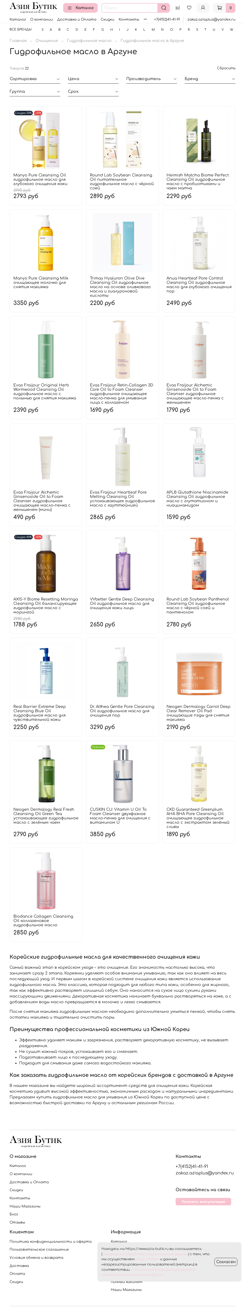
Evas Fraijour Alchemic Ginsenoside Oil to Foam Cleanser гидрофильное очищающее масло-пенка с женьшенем (195, 394)
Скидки (107, 19)
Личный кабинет (127, 1282)
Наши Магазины (25, 1206)
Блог (14, 1214)
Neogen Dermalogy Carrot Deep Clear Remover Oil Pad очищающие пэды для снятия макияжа (198, 713)
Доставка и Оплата (76, 19)
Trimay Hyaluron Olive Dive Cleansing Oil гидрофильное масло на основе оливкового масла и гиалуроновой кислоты (120, 287)
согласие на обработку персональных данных (145, 1254)
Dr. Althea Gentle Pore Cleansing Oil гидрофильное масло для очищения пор (122, 711)
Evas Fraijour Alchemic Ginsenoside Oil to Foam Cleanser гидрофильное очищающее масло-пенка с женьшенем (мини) (42, 501)
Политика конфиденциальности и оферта (51, 1241)
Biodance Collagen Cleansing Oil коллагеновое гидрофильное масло (43, 920)
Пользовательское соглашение (39, 1249)
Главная (18, 41)
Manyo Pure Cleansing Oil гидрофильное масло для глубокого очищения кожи (40, 179)
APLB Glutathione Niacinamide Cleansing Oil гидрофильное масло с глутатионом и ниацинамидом (197, 498)
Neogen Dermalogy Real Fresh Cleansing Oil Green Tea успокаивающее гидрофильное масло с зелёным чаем (45, 816)
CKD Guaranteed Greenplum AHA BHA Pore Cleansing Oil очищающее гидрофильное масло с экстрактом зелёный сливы (198, 818)
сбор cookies (147, 1259)
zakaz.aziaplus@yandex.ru (211, 19)
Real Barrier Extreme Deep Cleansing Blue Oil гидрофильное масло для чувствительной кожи (39, 713)
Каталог (80, 8)
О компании (41, 19)
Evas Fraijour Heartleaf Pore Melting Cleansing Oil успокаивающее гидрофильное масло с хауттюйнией (122, 498)
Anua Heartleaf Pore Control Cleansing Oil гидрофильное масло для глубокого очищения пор (199, 284)
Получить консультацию (203, 1202)
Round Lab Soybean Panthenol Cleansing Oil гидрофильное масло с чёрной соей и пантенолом (198, 605)
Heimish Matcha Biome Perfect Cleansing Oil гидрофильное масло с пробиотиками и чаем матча (198, 181)
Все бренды (21, 29)
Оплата (17, 1274)
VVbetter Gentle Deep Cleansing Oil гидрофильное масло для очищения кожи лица (122, 603)
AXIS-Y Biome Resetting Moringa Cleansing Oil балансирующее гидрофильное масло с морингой (45, 605)
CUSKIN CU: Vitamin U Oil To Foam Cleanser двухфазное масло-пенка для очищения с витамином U (120, 816)
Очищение (47, 41)
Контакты (129, 19)
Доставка (19, 1266)
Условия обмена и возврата (36, 1258)
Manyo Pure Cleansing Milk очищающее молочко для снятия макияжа (40, 282)
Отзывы (17, 1222)
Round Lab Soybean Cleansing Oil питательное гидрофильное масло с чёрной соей (122, 181)
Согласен (226, 1262)
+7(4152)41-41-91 (167, 19)
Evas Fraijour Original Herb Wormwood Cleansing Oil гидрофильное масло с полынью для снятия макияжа (44, 391)
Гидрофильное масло (89, 41)
